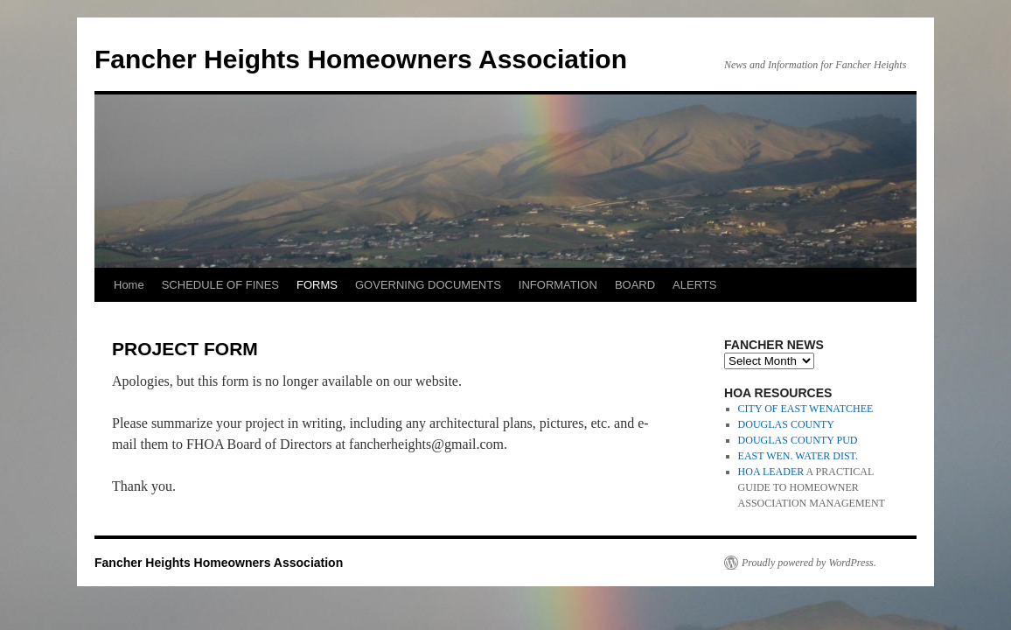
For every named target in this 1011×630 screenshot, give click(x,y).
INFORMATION (558, 284)
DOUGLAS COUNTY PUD (798, 440)
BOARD (635, 284)
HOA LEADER (771, 472)
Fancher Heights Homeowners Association (360, 59)
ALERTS (694, 284)
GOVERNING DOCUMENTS (428, 284)
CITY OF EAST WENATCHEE (806, 408)
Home (129, 284)
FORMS (317, 284)
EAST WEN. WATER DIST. (798, 456)
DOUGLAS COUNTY (786, 424)
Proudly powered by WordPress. (809, 562)
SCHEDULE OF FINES (220, 284)
